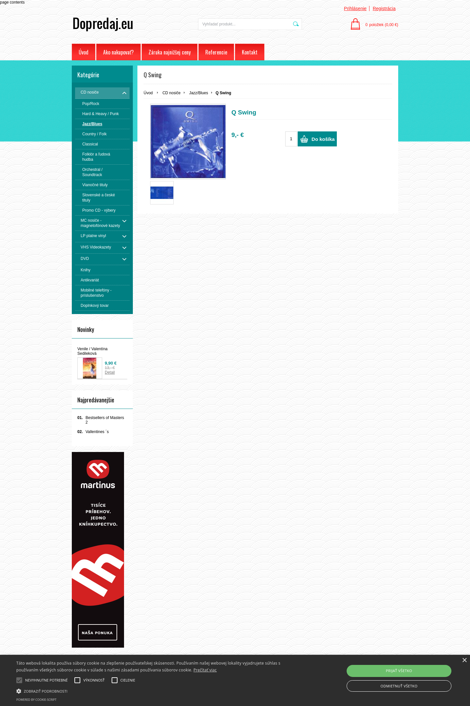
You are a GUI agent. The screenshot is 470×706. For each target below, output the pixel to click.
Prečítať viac (205, 670)
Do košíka (323, 139)
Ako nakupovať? (118, 52)
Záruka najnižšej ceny (170, 52)
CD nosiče (171, 93)
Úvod (83, 52)
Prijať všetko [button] (399, 670)
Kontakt (250, 52)
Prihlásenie (355, 8)
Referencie (216, 52)
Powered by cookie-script (36, 700)
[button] (158, 691)
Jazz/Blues (198, 93)
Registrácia (384, 8)
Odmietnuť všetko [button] (399, 685)
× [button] (464, 660)
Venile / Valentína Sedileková (92, 351)
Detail (110, 372)
